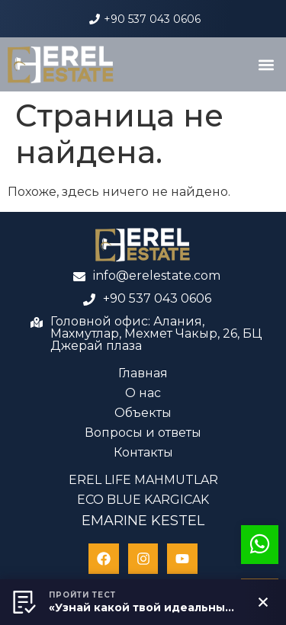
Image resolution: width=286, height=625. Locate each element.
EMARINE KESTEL (143, 520)
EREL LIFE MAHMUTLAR (143, 480)
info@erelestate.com (156, 275)
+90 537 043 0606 (152, 19)
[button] (265, 64)
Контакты (143, 452)
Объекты (143, 412)
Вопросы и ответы (143, 432)
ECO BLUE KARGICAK (143, 499)
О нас (143, 393)
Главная (143, 373)
